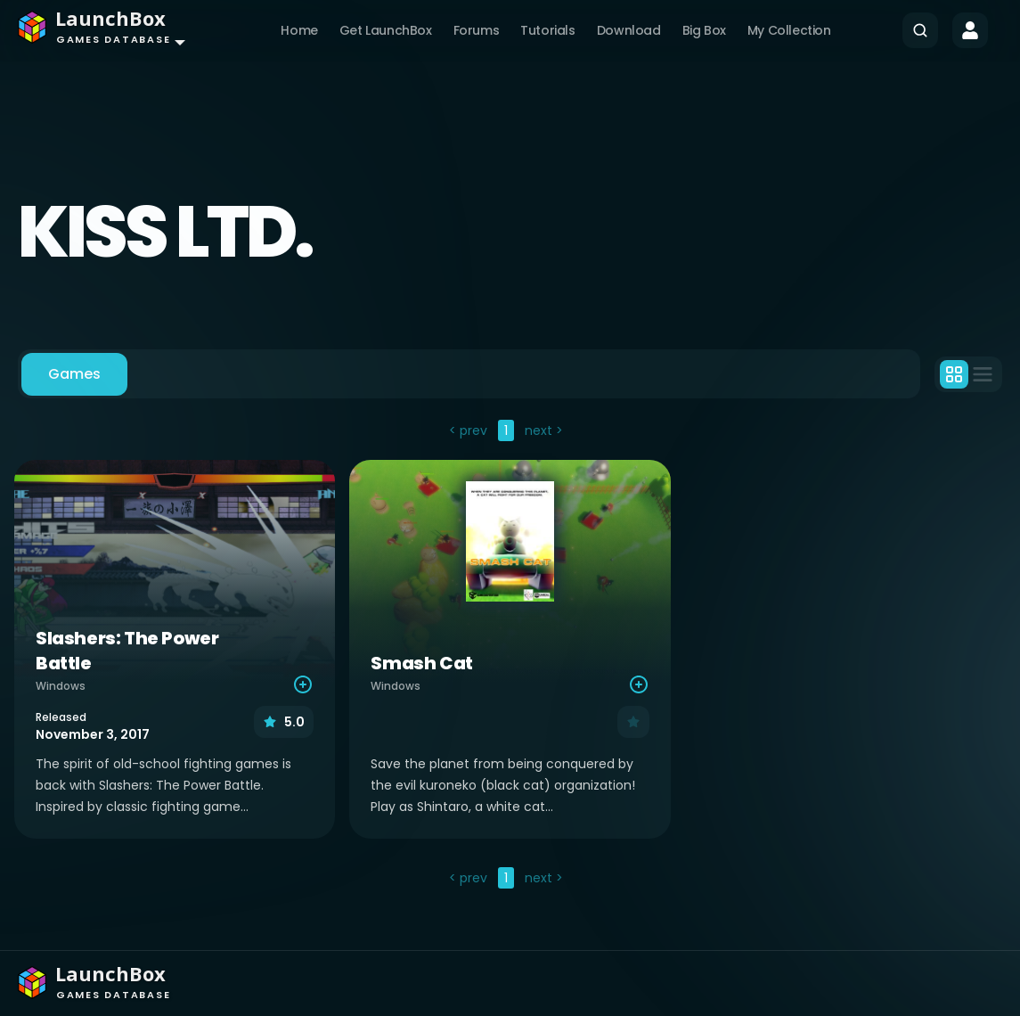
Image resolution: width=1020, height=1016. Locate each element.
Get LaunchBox (385, 30)
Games (74, 374)
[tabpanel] (510, 656)
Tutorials (547, 30)
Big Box (704, 30)
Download (629, 30)
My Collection (789, 30)
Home (299, 30)
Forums (476, 30)
